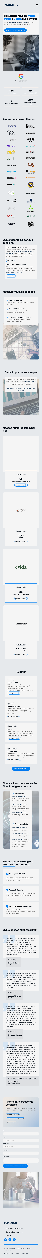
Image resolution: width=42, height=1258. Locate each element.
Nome (4, 1131)
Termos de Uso (8, 1253)
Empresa (5, 1150)
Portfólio (8, 1236)
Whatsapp (6, 1144)
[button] (37, 5)
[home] (10, 5)
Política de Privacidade (21, 1253)
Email (4, 1137)
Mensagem (6, 1156)
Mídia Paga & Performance (14, 1228)
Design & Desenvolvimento (14, 1232)
